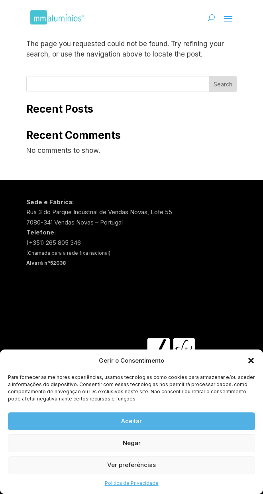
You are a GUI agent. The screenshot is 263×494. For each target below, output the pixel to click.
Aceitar (131, 421)
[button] (251, 361)
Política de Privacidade (132, 483)
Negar (132, 443)
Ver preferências (131, 465)
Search (223, 84)
